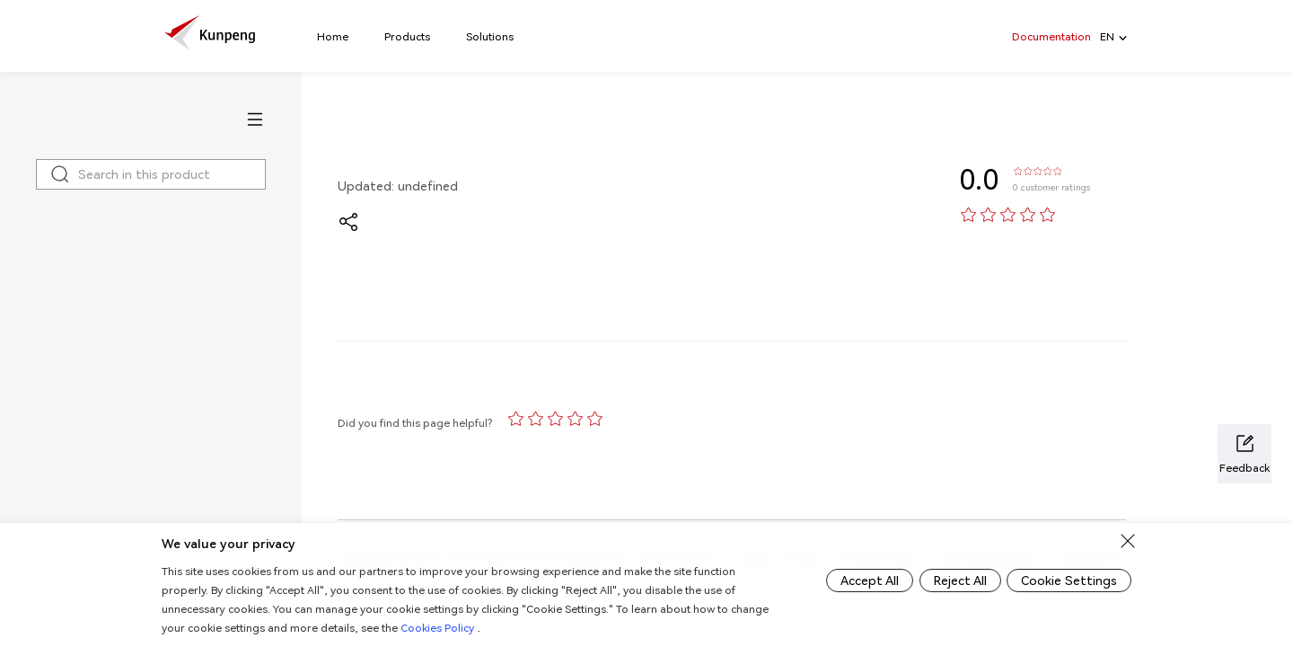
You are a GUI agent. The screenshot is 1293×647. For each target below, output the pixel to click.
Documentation (1051, 36)
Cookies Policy (478, 627)
